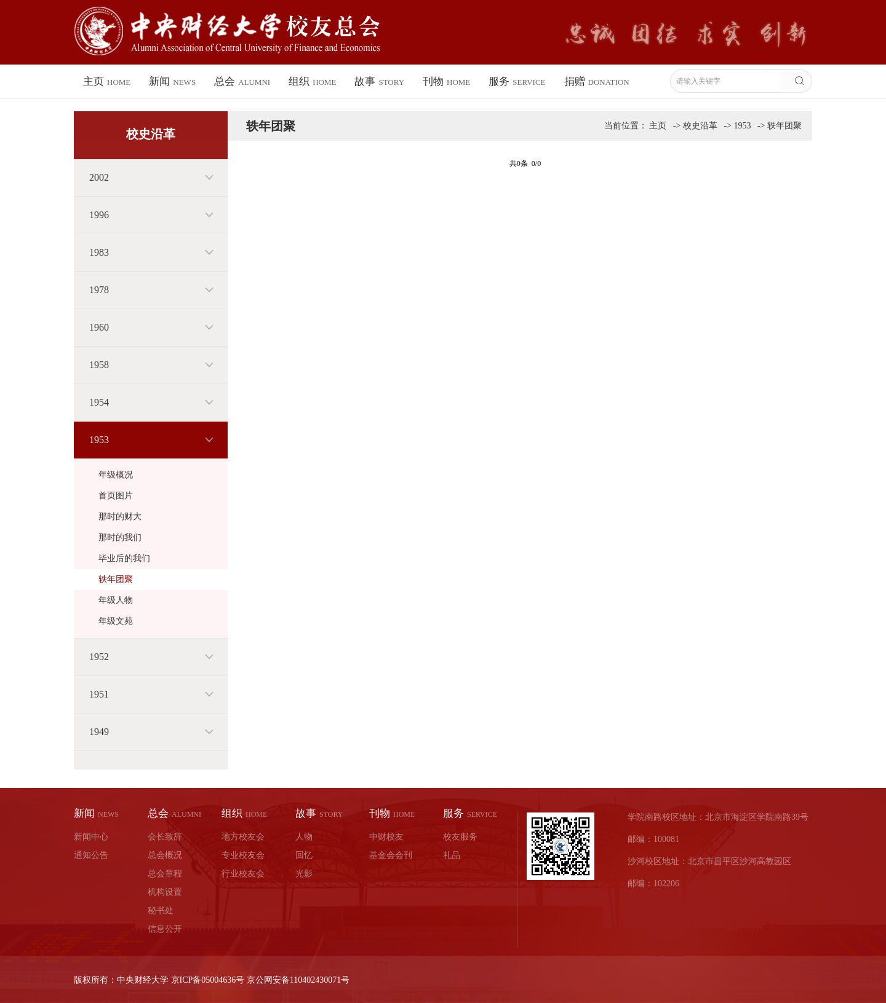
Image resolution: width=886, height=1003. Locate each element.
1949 (99, 731)
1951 (99, 694)
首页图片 (115, 495)
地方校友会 (243, 836)
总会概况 (165, 855)
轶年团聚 (115, 579)
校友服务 (460, 836)
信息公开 (165, 929)
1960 (99, 327)
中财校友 (386, 836)
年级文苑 (115, 621)
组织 (312, 81)
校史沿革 (700, 125)
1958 (99, 365)
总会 (242, 81)
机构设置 (165, 892)
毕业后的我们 (124, 558)
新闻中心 (91, 836)
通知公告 (91, 855)
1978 (99, 290)
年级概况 (115, 474)
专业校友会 (243, 855)
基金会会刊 (390, 855)
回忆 (304, 855)
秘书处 (161, 910)
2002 (99, 177)
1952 (99, 656)
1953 (99, 440)
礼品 (451, 855)
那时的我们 (120, 537)
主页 (106, 81)
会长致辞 (165, 836)
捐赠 (596, 81)
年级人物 (115, 600)
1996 (99, 215)
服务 (517, 81)
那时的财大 (120, 516)
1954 (99, 402)
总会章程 (165, 873)
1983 (99, 252)
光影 (304, 873)
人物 (304, 836)
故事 (379, 81)
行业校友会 (243, 873)
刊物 (446, 81)
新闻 (172, 81)
